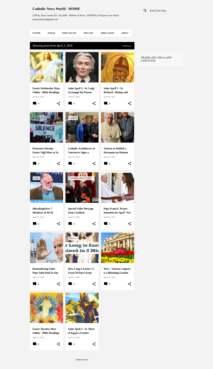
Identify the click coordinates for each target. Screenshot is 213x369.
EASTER (37, 33)
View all (127, 46)
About (125, 33)
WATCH (51, 33)
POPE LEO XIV (69, 33)
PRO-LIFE (88, 33)
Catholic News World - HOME (56, 9)
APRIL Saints (107, 33)
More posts (82, 360)
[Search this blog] (166, 11)
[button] (58, 103)
